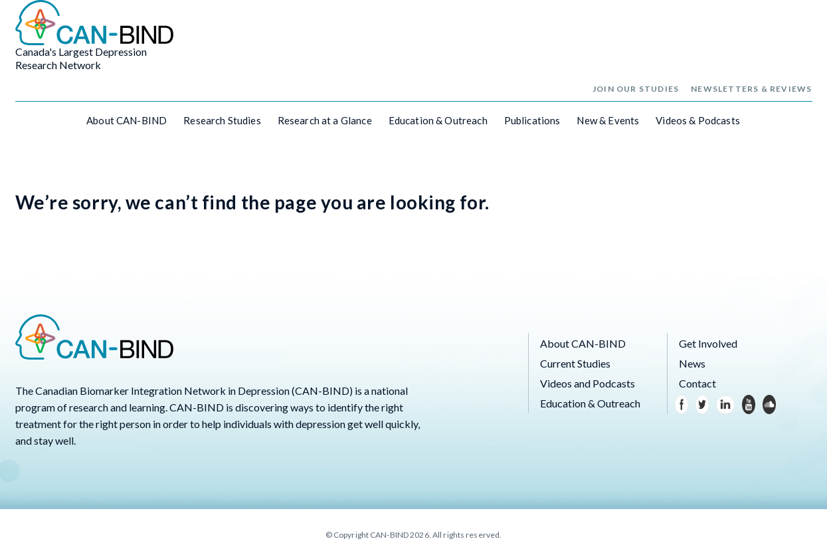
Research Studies (221, 120)
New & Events (608, 120)
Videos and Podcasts (587, 383)
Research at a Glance (325, 120)
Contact (697, 383)
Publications (532, 120)
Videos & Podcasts (698, 120)
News (692, 363)
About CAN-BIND (126, 120)
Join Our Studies (636, 89)
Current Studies (575, 363)
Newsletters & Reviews (751, 89)
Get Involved (708, 343)
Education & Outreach (438, 120)
